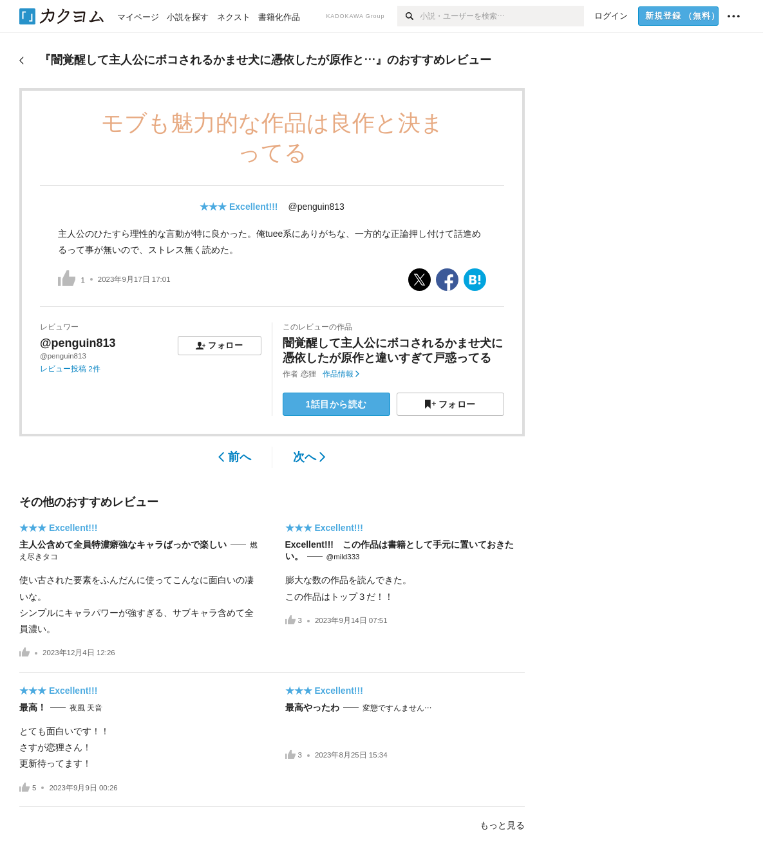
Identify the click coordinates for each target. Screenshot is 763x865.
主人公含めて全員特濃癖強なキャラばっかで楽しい (123, 544)
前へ (234, 457)
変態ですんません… (397, 708)
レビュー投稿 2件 (70, 369)
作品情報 (341, 374)
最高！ (32, 707)
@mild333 (343, 557)
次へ (309, 457)
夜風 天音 (86, 708)
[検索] (408, 16)
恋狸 (308, 374)
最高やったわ (312, 707)
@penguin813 (316, 206)
